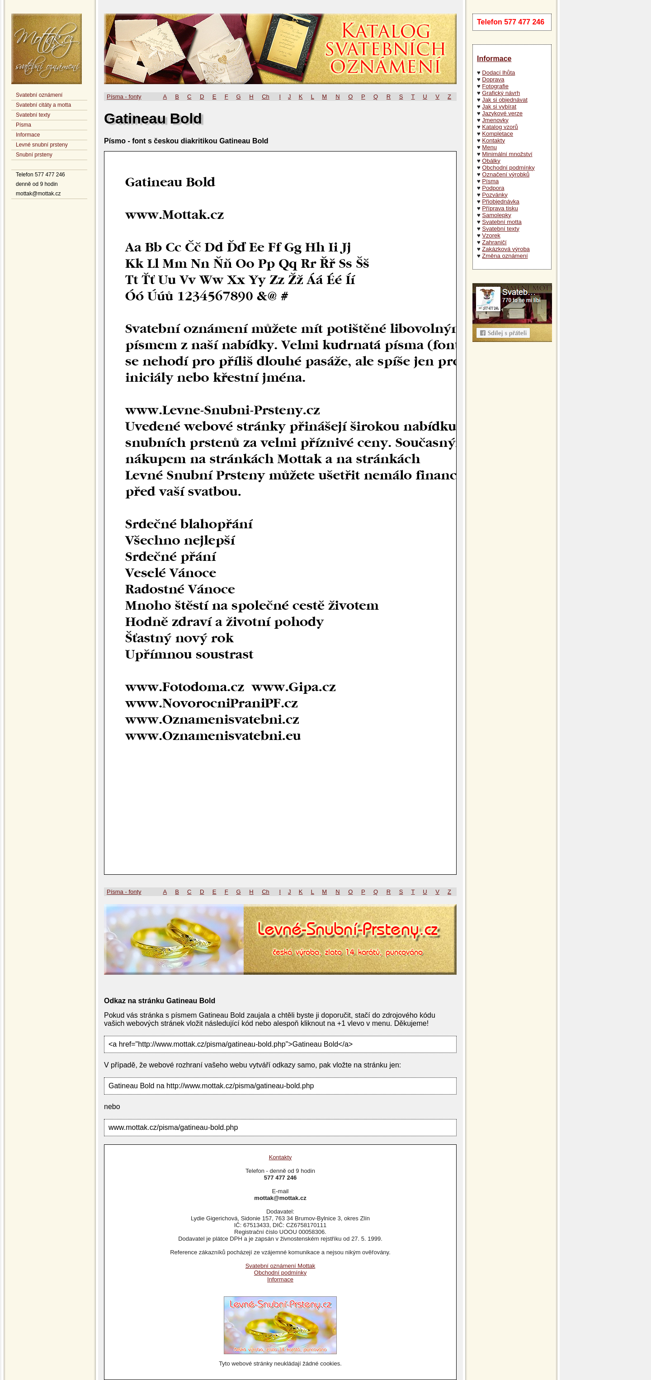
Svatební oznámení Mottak (280, 1265)
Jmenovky (495, 120)
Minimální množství (507, 154)
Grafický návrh (501, 93)
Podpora (493, 188)
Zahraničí (494, 242)
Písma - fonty (124, 96)
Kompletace (497, 133)
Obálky (491, 160)
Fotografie (495, 86)
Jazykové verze (502, 113)
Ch (265, 96)
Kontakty (493, 140)
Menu (489, 147)
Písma (23, 125)
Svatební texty (33, 115)
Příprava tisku (500, 208)
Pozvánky (494, 194)
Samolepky (496, 215)
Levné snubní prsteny (42, 145)
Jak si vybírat (499, 106)
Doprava (493, 79)
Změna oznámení (505, 255)
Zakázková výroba (506, 249)
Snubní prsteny (34, 155)
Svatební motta (501, 221)
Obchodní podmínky (508, 167)
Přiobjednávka (500, 201)
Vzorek (491, 235)
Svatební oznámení (39, 95)
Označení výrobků (505, 174)
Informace (28, 135)
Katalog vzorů (500, 126)
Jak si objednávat (504, 99)
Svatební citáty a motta (43, 105)
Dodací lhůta (498, 72)
